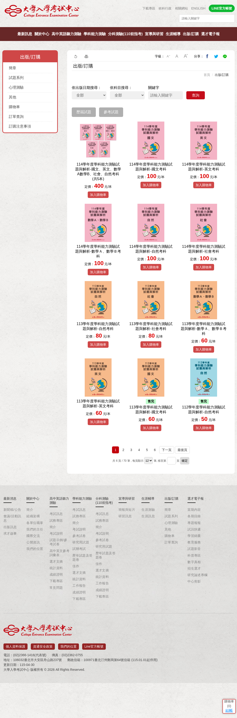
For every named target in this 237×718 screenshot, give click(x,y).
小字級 (168, 56)
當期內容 (194, 547)
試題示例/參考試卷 (58, 579)
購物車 (14, 107)
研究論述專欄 (197, 612)
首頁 (207, 75)
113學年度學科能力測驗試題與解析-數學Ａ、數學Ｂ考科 (203, 355)
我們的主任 (34, 566)
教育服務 (194, 579)
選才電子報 (210, 34)
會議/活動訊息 (12, 555)
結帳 (226, 684)
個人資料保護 (15, 682)
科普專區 (194, 592)
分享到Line (225, 56)
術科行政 (165, 8)
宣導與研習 (154, 34)
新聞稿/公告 (12, 547)
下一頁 (167, 487)
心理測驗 (16, 87)
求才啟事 (10, 570)
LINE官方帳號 (222, 8)
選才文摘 (56, 598)
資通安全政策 (43, 682)
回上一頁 (75, 56)
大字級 (186, 56)
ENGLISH (198, 8)
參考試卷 (79, 573)
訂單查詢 (16, 117)
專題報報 (194, 560)
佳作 (75, 603)
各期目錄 (194, 553)
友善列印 (86, 56)
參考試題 (111, 112)
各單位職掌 (34, 560)
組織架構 (33, 553)
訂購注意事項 (20, 126)
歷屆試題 (83, 112)
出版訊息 (10, 564)
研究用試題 (80, 579)
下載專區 (148, 8)
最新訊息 (24, 34)
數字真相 (194, 599)
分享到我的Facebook (207, 56)
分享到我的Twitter (216, 56)
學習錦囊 (194, 573)
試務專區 (56, 557)
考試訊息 (56, 551)
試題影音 (194, 586)
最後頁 (182, 487)
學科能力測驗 (95, 34)
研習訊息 (125, 553)
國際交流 (33, 573)
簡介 (29, 547)
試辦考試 (79, 586)
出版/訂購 (191, 34)
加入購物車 (98, 203)
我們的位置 (34, 586)
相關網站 (181, 8)
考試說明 (56, 570)
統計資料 (56, 605)
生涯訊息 (148, 553)
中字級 (177, 56)
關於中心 (41, 34)
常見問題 (56, 625)
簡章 (12, 68)
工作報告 (79, 622)
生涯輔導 (173, 34)
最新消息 (9, 535)
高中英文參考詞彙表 (60, 590)
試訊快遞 (194, 566)
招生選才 (194, 605)
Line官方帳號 (93, 682)
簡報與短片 (126, 547)
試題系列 (16, 78)
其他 (12, 97)
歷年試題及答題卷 (82, 595)
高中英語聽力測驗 (66, 34)
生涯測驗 (148, 547)
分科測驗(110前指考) (125, 34)
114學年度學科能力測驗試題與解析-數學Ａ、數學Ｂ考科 (98, 269)
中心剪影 (194, 618)
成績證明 (56, 611)
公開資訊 (33, 579)
